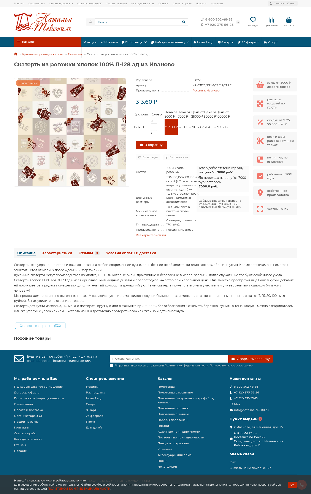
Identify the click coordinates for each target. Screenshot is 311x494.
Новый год (203, 42)
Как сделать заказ (142, 3)
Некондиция (167, 466)
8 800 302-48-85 (216, 19)
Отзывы (163, 3)
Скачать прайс (182, 3)
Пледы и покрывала (173, 443)
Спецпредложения (105, 379)
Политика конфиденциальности (39, 398)
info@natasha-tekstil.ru (251, 410)
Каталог (165, 379)
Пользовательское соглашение (38, 386)
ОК (292, 484)
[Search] (142, 22)
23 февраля (248, 42)
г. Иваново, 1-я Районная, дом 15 (258, 427)
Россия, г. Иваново (205, 90)
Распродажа (95, 392)
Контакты (217, 3)
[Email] (169, 359)
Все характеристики (151, 235)
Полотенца (132, 42)
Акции (90, 42)
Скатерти (75, 54)
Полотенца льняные (173, 414)
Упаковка (165, 449)
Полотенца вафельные (175, 392)
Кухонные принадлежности (42, 54)
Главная (19, 3)
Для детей (93, 53)
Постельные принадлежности (181, 437)
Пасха (112, 53)
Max (237, 404)
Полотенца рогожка (173, 408)
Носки (162, 460)
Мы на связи (242, 454)
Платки (163, 425)
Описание (26, 253)
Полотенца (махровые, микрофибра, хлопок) (186, 400)
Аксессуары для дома (175, 455)
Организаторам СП (89, 3)
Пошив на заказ (116, 3)
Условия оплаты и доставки (131, 253)
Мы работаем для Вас (35, 379)
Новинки (109, 42)
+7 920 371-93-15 (246, 398)
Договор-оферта (27, 392)
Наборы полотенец (168, 42)
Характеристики (57, 253)
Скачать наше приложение (250, 468)
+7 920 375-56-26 (216, 24)
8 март (91, 410)
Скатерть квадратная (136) (40, 326)
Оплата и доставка (61, 3)
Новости (201, 3)
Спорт (271, 42)
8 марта (225, 42)
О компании (37, 3)
